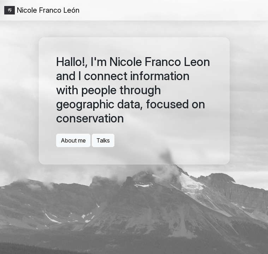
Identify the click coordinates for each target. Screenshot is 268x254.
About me (73, 140)
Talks (103, 140)
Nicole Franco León (41, 10)
